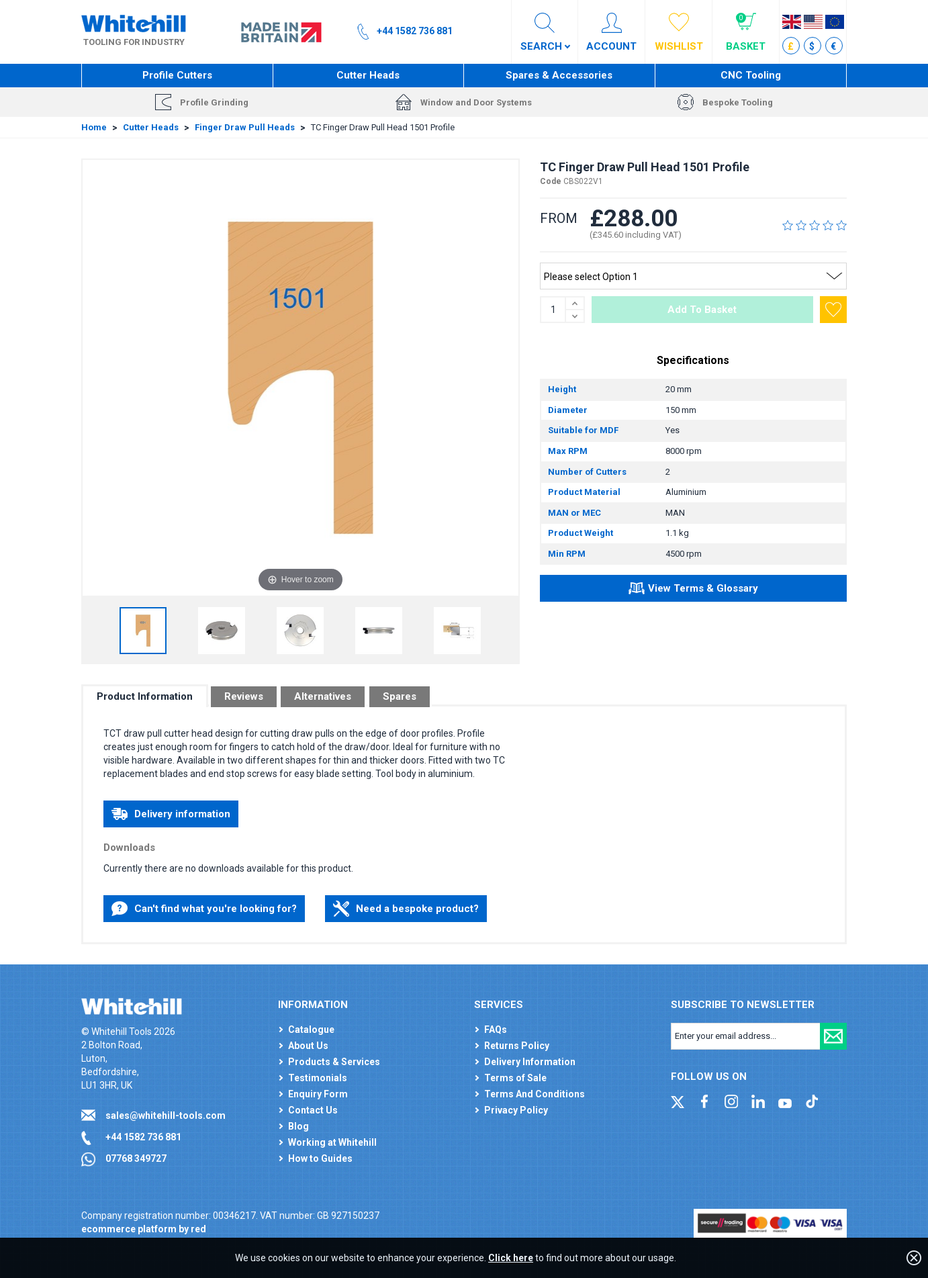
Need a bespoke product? (406, 909)
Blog (298, 1126)
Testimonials (317, 1077)
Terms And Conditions (534, 1094)
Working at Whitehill (332, 1142)
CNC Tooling (751, 75)
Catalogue (311, 1029)
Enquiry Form (318, 1094)
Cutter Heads (368, 75)
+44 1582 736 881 (143, 1137)
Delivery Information (529, 1061)
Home (94, 127)
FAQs (495, 1029)
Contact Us (313, 1110)
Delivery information (170, 814)
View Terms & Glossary (693, 590)
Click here (510, 1257)
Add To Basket (702, 310)
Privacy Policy (516, 1110)
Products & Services (334, 1061)
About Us (308, 1045)
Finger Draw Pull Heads (245, 127)
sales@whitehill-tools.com (165, 1115)
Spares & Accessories (559, 75)
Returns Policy (516, 1045)
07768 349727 (136, 1158)
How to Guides (320, 1158)
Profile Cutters (177, 75)
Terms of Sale (515, 1077)
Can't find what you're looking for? (204, 908)
